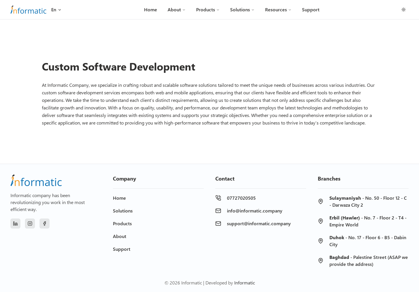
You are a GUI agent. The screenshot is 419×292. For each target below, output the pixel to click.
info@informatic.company (254, 211)
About (177, 9)
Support (310, 9)
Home (150, 9)
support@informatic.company (259, 223)
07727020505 (241, 198)
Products (208, 9)
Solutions (242, 9)
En (56, 9)
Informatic (244, 283)
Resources (278, 9)
